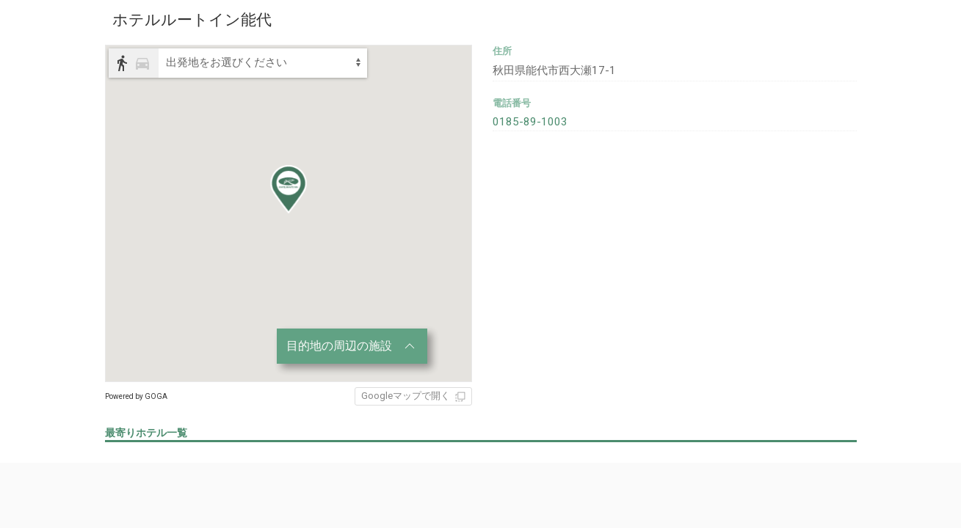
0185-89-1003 (526, 118)
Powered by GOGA (136, 396)
